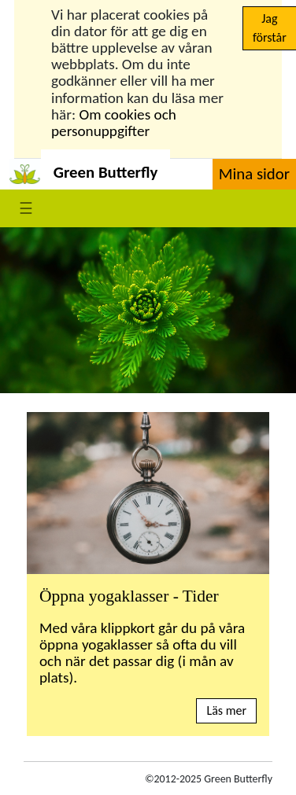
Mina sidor (254, 174)
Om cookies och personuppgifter (113, 122)
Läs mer (226, 710)
